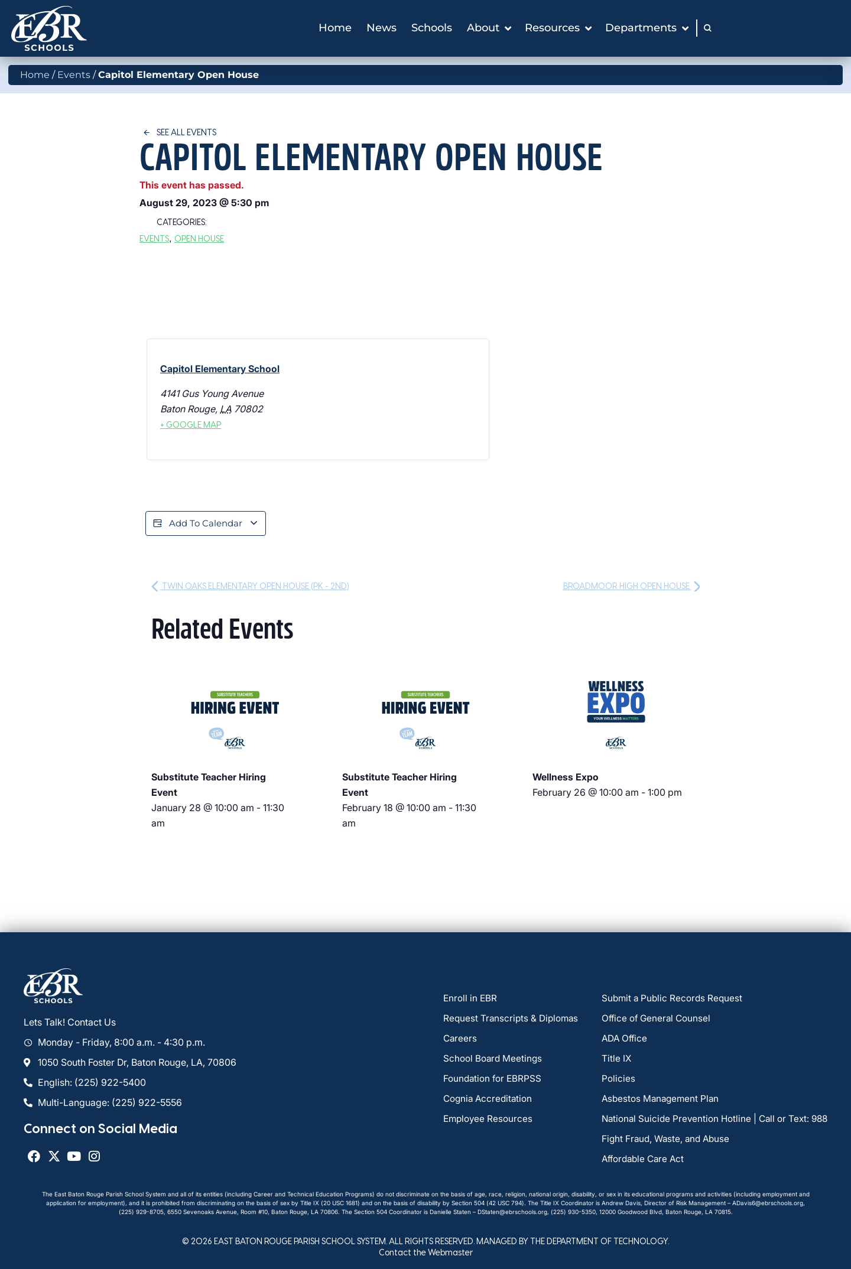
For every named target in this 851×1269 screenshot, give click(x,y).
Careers (460, 1040)
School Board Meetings (493, 1060)
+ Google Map (190, 424)
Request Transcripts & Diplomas (512, 1020)
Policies (611, 1080)
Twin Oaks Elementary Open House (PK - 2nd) (250, 587)
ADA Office (618, 1040)
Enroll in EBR (470, 1000)
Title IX (610, 1060)
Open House (199, 238)
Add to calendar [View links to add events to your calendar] (208, 524)
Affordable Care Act (638, 1160)
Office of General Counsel (651, 1020)
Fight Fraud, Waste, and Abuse (661, 1140)
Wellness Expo (565, 778)
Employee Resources (489, 1120)
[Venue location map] (402, 399)
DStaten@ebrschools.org (512, 1212)
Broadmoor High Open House (631, 587)
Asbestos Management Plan (655, 1100)
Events (73, 74)
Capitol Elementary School (220, 369)
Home (35, 74)
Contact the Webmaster (426, 1253)
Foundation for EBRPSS (493, 1080)
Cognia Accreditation (489, 1100)
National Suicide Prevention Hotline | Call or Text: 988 (711, 1120)
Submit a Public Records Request (667, 1000)
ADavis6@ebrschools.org (767, 1204)
